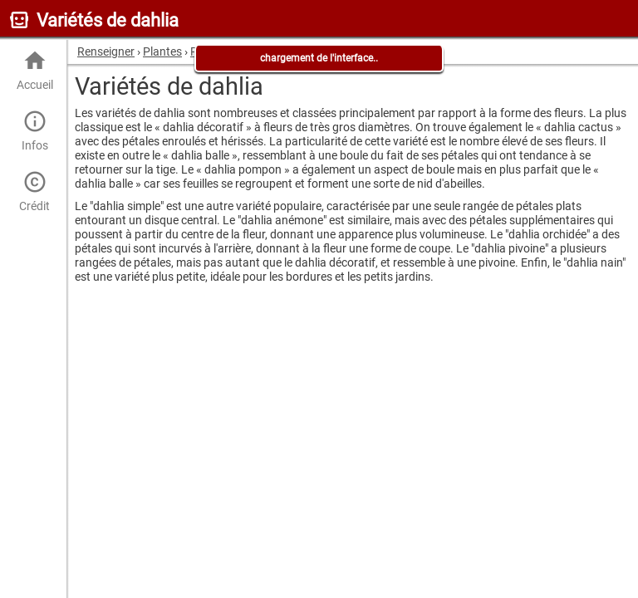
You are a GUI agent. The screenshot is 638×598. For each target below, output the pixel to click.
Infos (34, 131)
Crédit (34, 191)
